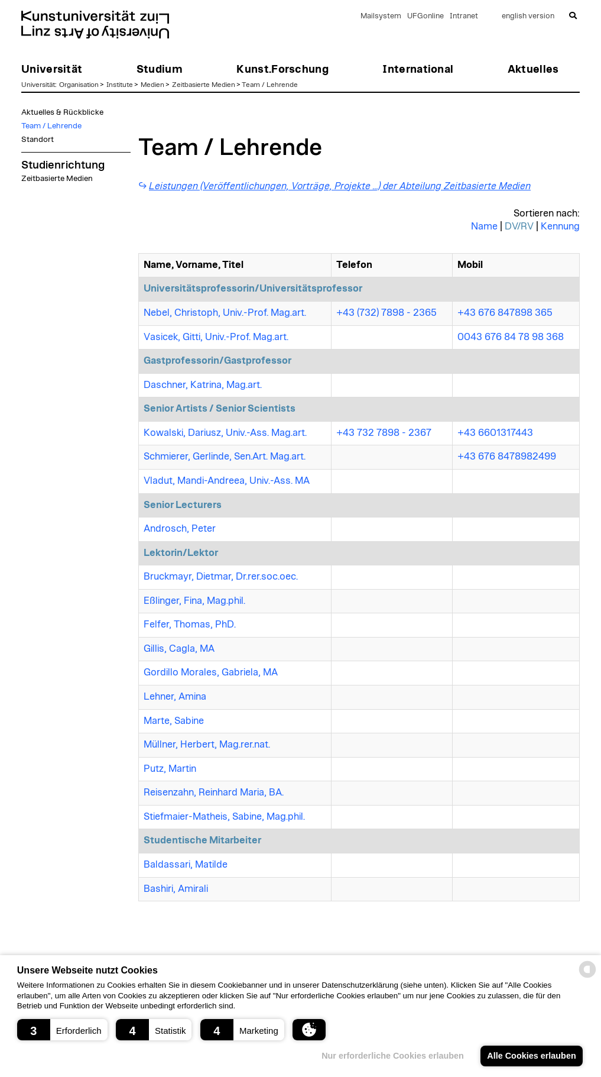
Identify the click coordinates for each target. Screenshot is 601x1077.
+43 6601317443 (495, 433)
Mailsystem (380, 16)
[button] (62, 1029)
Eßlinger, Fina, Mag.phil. (194, 601)
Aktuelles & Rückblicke (62, 112)
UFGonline (425, 16)
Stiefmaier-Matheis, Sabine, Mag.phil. (224, 817)
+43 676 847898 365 (505, 313)
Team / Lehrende (270, 84)
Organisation (79, 84)
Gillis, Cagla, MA (179, 649)
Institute (119, 84)
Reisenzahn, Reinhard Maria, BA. (214, 792)
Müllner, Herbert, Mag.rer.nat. (207, 744)
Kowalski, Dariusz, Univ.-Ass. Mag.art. (225, 433)
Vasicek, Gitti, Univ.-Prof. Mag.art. (216, 337)
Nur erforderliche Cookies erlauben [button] (392, 1055)
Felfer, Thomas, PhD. (190, 624)
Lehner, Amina (175, 696)
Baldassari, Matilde (186, 864)
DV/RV (519, 226)
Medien (152, 84)
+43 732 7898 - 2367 (383, 433)
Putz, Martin (170, 769)
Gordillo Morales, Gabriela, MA (211, 672)
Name (484, 226)
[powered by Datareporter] (587, 976)
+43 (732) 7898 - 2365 (386, 313)
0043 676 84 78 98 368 (510, 337)
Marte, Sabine (174, 721)
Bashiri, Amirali (176, 889)
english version (528, 16)
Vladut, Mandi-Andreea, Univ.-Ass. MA (227, 481)
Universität (38, 84)
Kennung (560, 226)
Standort (37, 139)
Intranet (464, 16)
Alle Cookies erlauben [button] (531, 1055)
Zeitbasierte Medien (203, 84)
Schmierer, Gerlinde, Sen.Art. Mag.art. (225, 456)
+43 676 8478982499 (506, 456)
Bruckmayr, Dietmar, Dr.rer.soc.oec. (221, 576)
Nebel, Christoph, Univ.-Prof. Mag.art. (225, 313)
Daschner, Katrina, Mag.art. (203, 385)
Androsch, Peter (180, 528)
